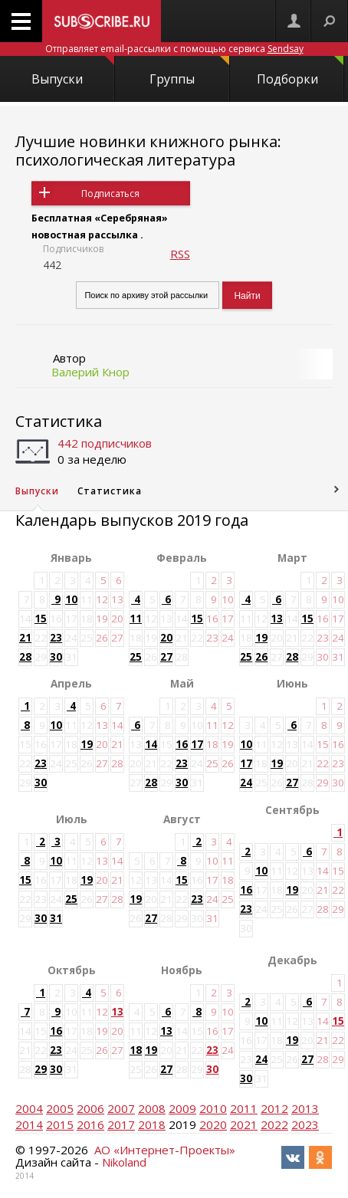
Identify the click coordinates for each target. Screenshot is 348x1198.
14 (151, 744)
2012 (274, 1108)
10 (71, 599)
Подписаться (110, 193)
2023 (305, 1124)
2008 (152, 1108)
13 (277, 618)
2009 (182, 1108)
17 (197, 744)
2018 (152, 1124)
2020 (213, 1124)
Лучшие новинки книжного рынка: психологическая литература (148, 150)
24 (246, 782)
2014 (29, 1124)
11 (136, 618)
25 (136, 657)
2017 (121, 1124)
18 (136, 1050)
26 (261, 657)
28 (25, 657)
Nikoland (124, 1162)
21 (25, 638)
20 (166, 638)
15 (40, 618)
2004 (29, 1108)
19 (261, 638)
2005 (60, 1108)
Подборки (300, 71)
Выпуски (72, 71)
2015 (60, 1124)
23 (56, 638)
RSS (180, 253)
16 (182, 744)
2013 (305, 1108)
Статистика (58, 421)
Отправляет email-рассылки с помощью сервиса (174, 48)
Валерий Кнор (90, 371)
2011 (244, 1108)
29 (40, 1069)
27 (166, 657)
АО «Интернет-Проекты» (164, 1149)
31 (56, 918)
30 (56, 657)
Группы (188, 71)
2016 (90, 1124)
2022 (274, 1124)
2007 (121, 1108)
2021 (244, 1124)
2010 (213, 1108)
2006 (90, 1108)
